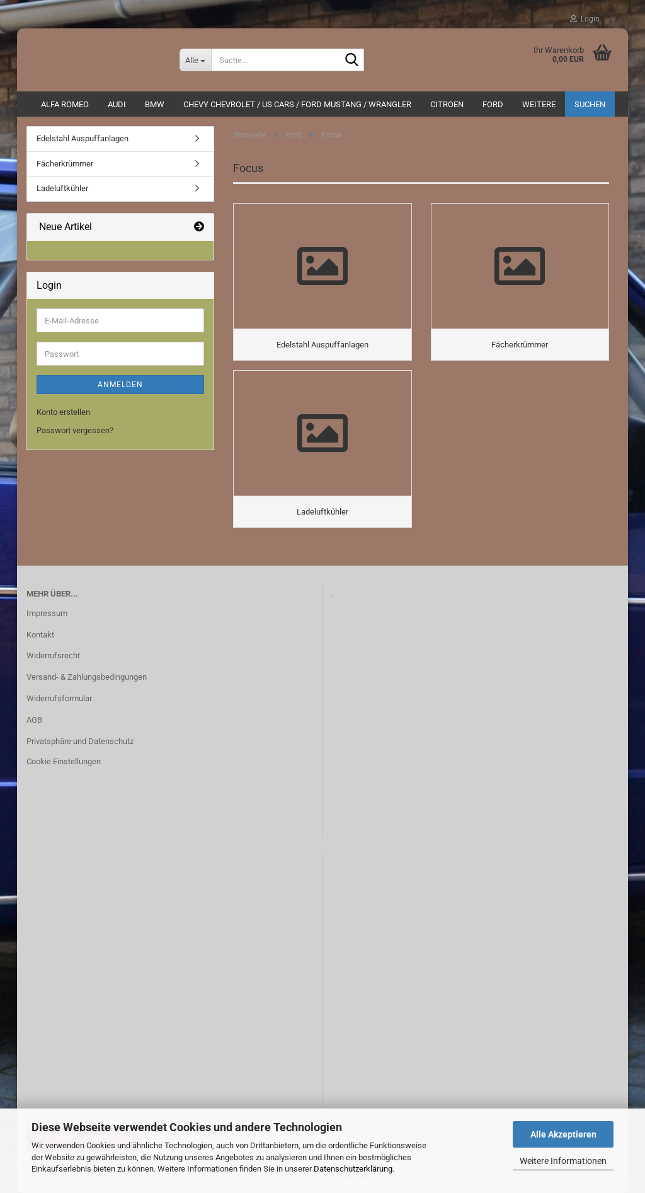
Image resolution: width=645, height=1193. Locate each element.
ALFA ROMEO (65, 104)
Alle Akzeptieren (563, 1134)
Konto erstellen (63, 412)
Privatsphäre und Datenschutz (80, 741)
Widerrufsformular (59, 698)
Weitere (539, 104)
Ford (492, 104)
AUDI (117, 104)
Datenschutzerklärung (353, 1168)
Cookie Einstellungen (63, 761)
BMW (154, 104)
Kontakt (40, 634)
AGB (34, 720)
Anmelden (120, 384)
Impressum (46, 613)
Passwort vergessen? (75, 430)
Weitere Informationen (563, 1161)
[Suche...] (195, 60)
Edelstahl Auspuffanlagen (82, 138)
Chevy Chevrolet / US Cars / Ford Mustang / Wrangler (297, 104)
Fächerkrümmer (65, 163)
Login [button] (585, 19)
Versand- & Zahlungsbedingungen (86, 677)
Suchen (589, 104)
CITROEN (447, 104)
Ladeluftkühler (62, 188)
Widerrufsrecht (53, 655)
